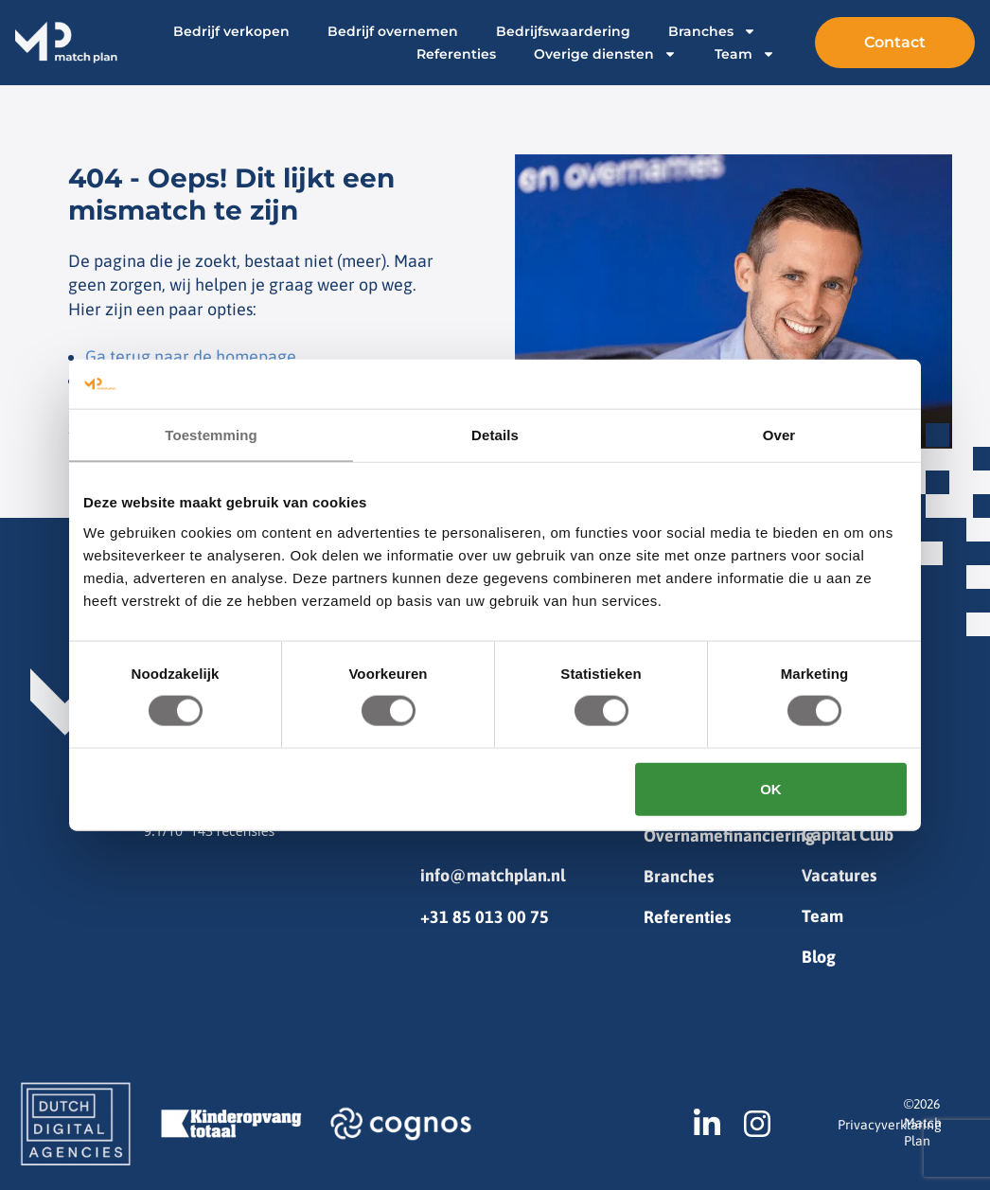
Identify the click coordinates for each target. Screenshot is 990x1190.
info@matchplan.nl (492, 875)
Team (745, 54)
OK (771, 788)
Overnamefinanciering (723, 835)
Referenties (456, 53)
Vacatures (839, 875)
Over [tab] (779, 435)
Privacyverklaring (890, 1124)
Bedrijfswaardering (563, 31)
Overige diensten (605, 54)
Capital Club (847, 834)
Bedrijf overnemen (392, 31)
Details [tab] (495, 435)
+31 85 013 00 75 (484, 917)
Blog (819, 957)
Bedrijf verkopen (231, 31)
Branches (712, 31)
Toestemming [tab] (211, 435)
